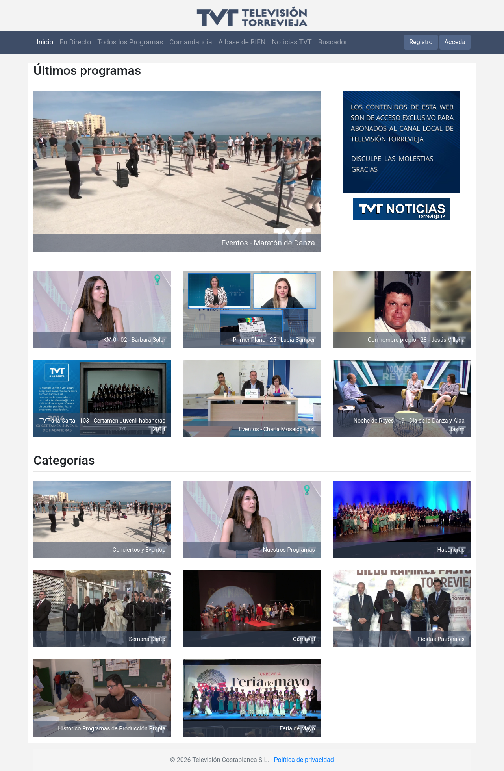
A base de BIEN (242, 42)
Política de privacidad (304, 760)
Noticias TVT (292, 42)
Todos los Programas (130, 42)
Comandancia (190, 42)
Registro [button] (420, 42)
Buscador (332, 42)
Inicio (45, 42)
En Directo (75, 42)
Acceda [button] (455, 42)
